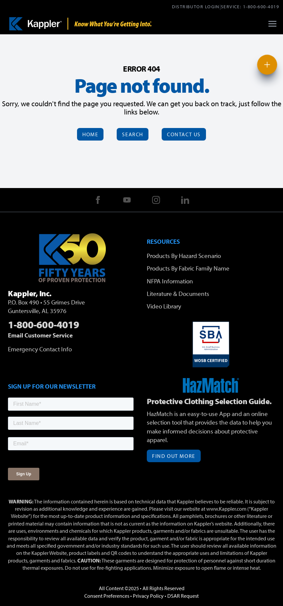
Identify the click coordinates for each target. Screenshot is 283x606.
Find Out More (173, 456)
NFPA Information (170, 281)
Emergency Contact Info (40, 349)
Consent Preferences (106, 595)
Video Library (164, 306)
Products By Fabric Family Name (188, 268)
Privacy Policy (148, 595)
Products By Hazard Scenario (184, 256)
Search (132, 134)
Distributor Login (195, 6)
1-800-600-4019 (261, 6)
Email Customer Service (40, 335)
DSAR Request (183, 595)
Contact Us (184, 134)
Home (90, 134)
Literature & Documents (178, 294)
